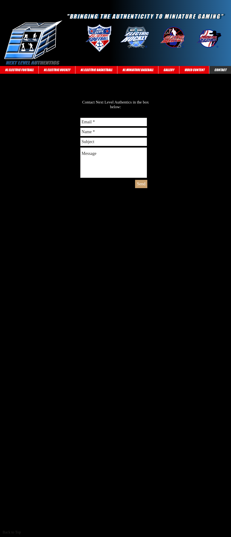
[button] (19, 70)
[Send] (141, 184)
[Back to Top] (13, 532)
